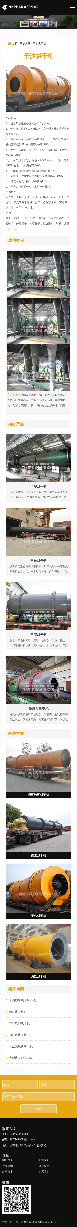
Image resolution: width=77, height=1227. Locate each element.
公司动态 (44, 1165)
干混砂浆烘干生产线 (22, 1000)
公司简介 (44, 1160)
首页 (15, 43)
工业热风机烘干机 (21, 1046)
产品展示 (7, 1165)
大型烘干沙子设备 (21, 1058)
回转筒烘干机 (18, 1035)
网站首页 (7, 1160)
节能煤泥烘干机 (19, 1023)
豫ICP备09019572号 (47, 1221)
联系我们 (44, 1171)
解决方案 (25, 43)
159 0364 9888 (19, 1133)
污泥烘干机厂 (18, 1011)
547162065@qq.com (22, 1139)
